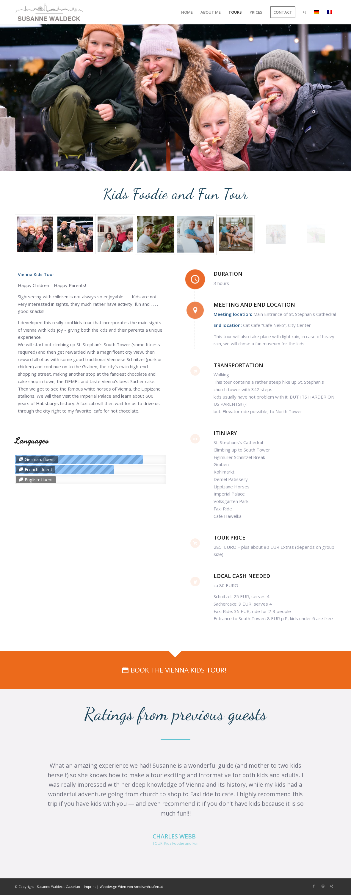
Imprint (90, 886)
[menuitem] (187, 12)
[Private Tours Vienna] (49, 12)
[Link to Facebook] (313, 886)
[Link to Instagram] (322, 886)
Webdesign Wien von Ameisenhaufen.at (131, 886)
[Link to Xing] (331, 886)
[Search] (304, 12)
